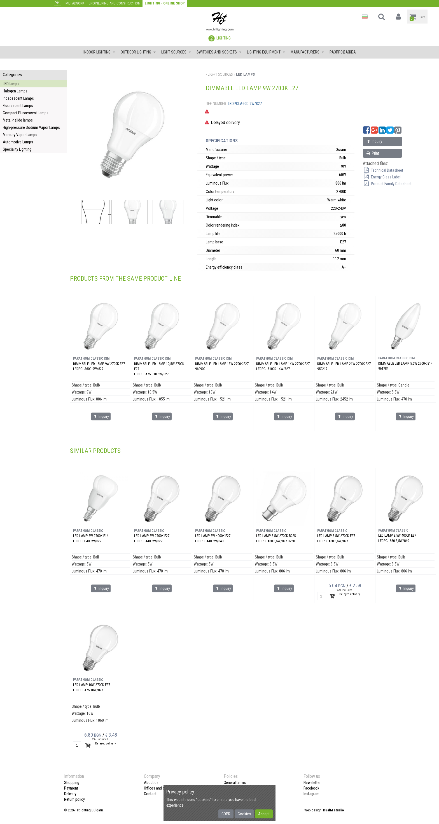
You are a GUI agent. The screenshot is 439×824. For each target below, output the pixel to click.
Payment (71, 788)
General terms (235, 782)
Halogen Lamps (15, 91)
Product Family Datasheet (387, 183)
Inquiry (374, 141)
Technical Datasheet (383, 170)
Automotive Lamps (18, 142)
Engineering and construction (114, 3)
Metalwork (75, 3)
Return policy (74, 799)
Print (372, 153)
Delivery (70, 794)
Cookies (244, 814)
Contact (150, 794)
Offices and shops (158, 788)
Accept (264, 814)
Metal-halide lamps (18, 120)
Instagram (311, 794)
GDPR (225, 814)
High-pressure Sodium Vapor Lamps (31, 127)
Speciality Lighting (17, 149)
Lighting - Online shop (165, 3)
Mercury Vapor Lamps (20, 134)
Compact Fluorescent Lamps (25, 113)
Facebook (311, 788)
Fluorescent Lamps (18, 105)
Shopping (71, 782)
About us (151, 782)
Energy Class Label (382, 177)
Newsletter (312, 782)
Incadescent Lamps (18, 98)
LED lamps (11, 84)
